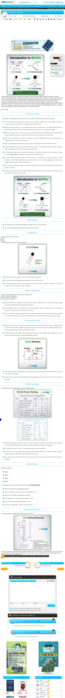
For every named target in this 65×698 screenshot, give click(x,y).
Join (62, 2)
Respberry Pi (42, 684)
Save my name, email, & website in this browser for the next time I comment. (25, 608)
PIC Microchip (42, 692)
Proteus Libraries (35, 8)
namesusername (25, 620)
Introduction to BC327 (6, 563)
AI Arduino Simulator (60, 8)
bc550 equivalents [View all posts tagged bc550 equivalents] (44, 556)
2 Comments (59, 16)
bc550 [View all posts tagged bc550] (38, 556)
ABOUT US (38, 6)
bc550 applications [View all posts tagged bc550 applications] (33, 556)
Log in (60, 2)
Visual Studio (42, 696)
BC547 (6, 475)
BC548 (6, 478)
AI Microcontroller (51, 8)
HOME (4, 6)
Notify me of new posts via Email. (34, 610)
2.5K (4, 19)
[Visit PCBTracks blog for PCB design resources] (48, 673)
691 (62, 19)
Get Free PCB (52, 6)
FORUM (21, 6)
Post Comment (51, 605)
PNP (16, 103)
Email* (27, 605)
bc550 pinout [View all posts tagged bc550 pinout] (17, 556)
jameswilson (45, 16)
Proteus (41, 688)
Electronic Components (28, 16)
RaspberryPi (2, 8)
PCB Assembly (60, 6)
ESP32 (6, 8)
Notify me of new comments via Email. (18, 610)
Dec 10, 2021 (17, 622)
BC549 (6, 481)
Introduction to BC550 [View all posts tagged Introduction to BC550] (9, 556)
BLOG (9, 6)
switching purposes (24, 489)
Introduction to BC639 (45, 563)
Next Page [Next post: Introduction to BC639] (60, 568)
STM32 (9, 8)
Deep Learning (28, 8)
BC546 (6, 472)
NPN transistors (46, 103)
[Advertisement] (32, 29)
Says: (17, 620)
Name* (15, 605)
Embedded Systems (20, 8)
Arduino (12, 8)
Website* (39, 605)
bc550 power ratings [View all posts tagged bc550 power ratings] (24, 556)
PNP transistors (49, 160)
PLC (15, 8)
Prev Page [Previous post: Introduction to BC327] (4, 568)
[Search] (27, 2)
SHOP (15, 6)
